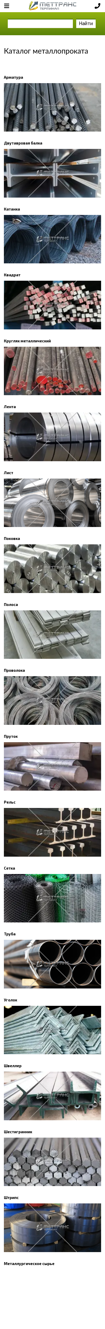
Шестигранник (18, 1131)
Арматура (13, 77)
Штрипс (11, 1197)
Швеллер (13, 1065)
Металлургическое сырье (29, 1263)
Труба (10, 933)
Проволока (14, 670)
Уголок (10, 1000)
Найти (86, 23)
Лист (8, 472)
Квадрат (12, 274)
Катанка (12, 209)
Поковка (12, 538)
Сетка (9, 868)
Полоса (11, 604)
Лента (10, 406)
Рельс (10, 802)
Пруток (11, 736)
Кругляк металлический (27, 340)
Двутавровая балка (23, 143)
